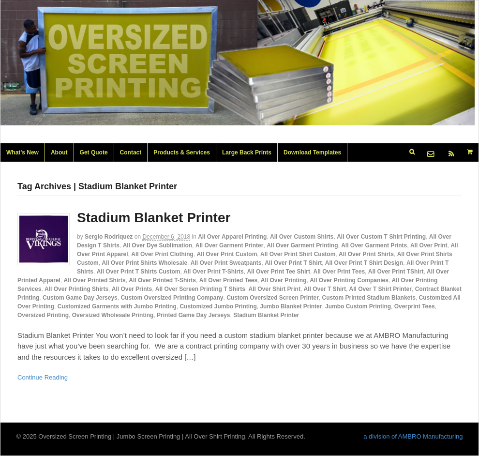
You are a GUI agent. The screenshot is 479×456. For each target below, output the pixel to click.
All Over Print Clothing (162, 254)
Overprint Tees (414, 306)
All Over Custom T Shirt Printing (381, 236)
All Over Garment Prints (374, 245)
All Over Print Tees (339, 271)
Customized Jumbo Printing (218, 306)
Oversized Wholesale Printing (113, 315)
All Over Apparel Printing (232, 236)
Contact (131, 152)
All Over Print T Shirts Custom (138, 271)
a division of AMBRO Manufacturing (413, 436)
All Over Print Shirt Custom (297, 254)
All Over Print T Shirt (293, 262)
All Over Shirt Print (274, 289)
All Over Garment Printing (302, 245)
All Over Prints (132, 289)
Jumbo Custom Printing (358, 306)
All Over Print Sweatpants (226, 262)
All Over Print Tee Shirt (278, 271)
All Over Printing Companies (349, 280)
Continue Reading (42, 377)
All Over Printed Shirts (95, 280)
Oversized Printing (43, 315)
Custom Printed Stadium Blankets (369, 297)
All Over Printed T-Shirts (162, 280)
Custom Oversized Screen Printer (272, 297)
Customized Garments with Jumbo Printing (117, 306)
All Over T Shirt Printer (380, 289)
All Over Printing (284, 280)
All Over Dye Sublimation (157, 245)
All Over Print (429, 245)
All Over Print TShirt (396, 271)
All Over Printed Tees (228, 280)
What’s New (22, 152)
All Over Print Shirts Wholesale (144, 262)
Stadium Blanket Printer (153, 217)
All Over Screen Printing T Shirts (200, 289)
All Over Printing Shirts (76, 289)
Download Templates (312, 152)
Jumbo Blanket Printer (291, 306)
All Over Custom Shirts (301, 236)
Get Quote (94, 152)
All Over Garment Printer (229, 245)
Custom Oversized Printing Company (171, 297)
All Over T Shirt (325, 289)
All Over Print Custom (227, 254)
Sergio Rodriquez (109, 236)
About (59, 152)
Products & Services (181, 152)
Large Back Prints (246, 152)
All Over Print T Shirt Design (364, 262)
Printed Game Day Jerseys (193, 315)
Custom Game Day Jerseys (80, 297)
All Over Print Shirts (366, 254)
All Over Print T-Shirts (213, 271)
